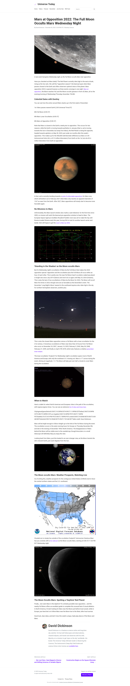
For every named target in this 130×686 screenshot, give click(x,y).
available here (73, 646)
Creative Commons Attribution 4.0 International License (71, 682)
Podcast (46, 9)
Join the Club (60, 9)
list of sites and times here (78, 407)
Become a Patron (87, 675)
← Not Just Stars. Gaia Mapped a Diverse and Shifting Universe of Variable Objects (47, 661)
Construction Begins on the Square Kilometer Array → (81, 661)
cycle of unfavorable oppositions (72, 196)
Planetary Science (69, 28)
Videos (41, 9)
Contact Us (61, 679)
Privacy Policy (68, 679)
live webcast (54, 541)
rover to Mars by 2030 (63, 223)
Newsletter (52, 9)
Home (36, 9)
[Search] (94, 9)
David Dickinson (40, 28)
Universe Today (45, 4)
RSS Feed (67, 9)
